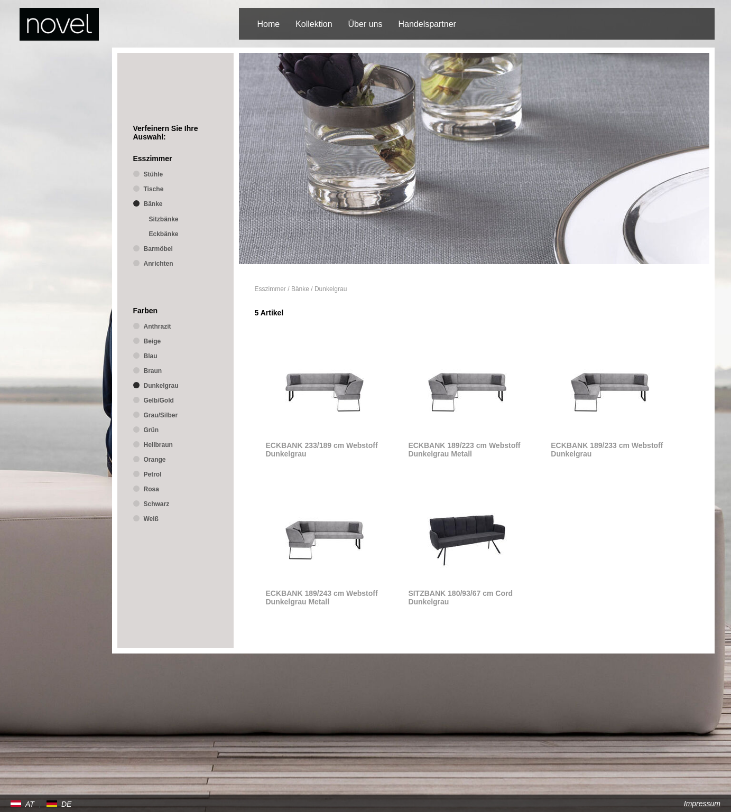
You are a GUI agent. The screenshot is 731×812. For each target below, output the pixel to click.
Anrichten (158, 263)
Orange (155, 459)
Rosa (151, 489)
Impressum (702, 803)
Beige (152, 341)
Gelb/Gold (159, 400)
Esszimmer (270, 289)
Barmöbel (158, 249)
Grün (151, 430)
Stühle (153, 174)
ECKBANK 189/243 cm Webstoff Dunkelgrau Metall (322, 597)
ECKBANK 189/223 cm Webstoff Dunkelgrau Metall (464, 449)
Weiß (151, 518)
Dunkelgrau (330, 289)
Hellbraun (158, 445)
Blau (151, 356)
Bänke (300, 289)
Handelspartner (427, 24)
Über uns (365, 24)
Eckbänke (164, 234)
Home (268, 24)
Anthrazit (157, 326)
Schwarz (157, 504)
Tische (154, 189)
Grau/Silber (161, 415)
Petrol (153, 474)
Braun (153, 371)
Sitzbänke (164, 219)
